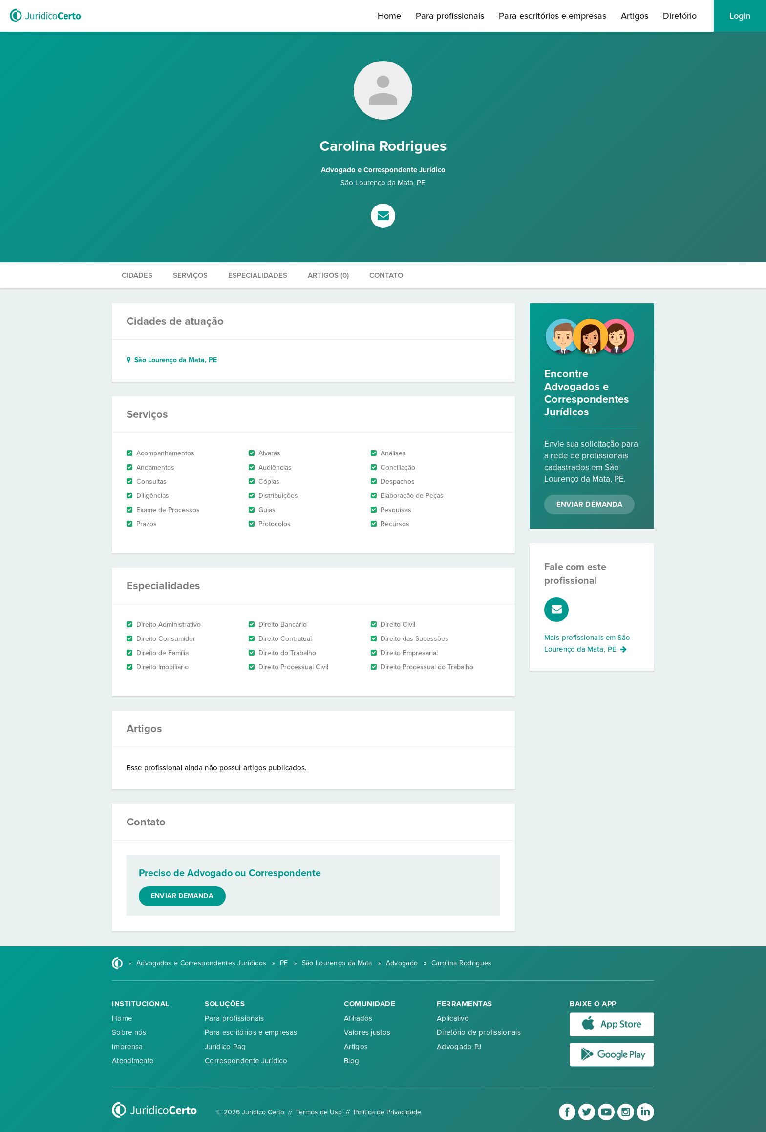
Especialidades (257, 275)
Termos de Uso (319, 1112)
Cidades (137, 275)
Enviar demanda (182, 896)
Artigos (634, 15)
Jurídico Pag (225, 1046)
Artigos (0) (328, 275)
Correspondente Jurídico (246, 1060)
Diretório (680, 15)
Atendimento (133, 1060)
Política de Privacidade (387, 1112)
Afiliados (358, 1018)
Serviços (190, 275)
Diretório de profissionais (479, 1032)
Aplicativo (453, 1018)
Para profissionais (450, 15)
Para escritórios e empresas (552, 15)
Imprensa (127, 1046)
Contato (386, 275)
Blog (351, 1060)
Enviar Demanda (589, 504)
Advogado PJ (459, 1046)
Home (389, 15)
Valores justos (367, 1032)
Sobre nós (129, 1032)
